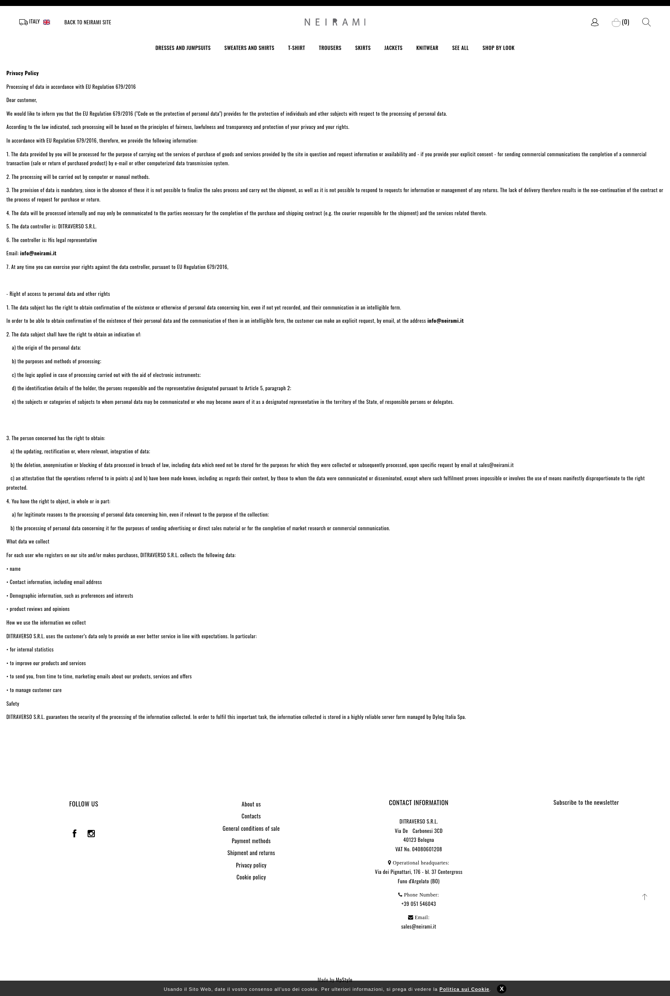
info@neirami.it (38, 253)
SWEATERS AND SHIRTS (249, 47)
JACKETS (394, 47)
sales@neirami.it (418, 926)
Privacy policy (251, 865)
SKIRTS (362, 47)
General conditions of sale (251, 828)
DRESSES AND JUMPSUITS (183, 47)
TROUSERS (330, 47)
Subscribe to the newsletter (586, 801)
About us (251, 804)
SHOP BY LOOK (498, 47)
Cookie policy (251, 877)
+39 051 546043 (419, 903)
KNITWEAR (427, 47)
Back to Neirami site (88, 22)
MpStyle (344, 979)
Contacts (251, 816)
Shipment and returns (251, 852)
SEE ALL (460, 47)
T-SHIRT (296, 47)
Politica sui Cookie (465, 993)
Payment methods (251, 840)
